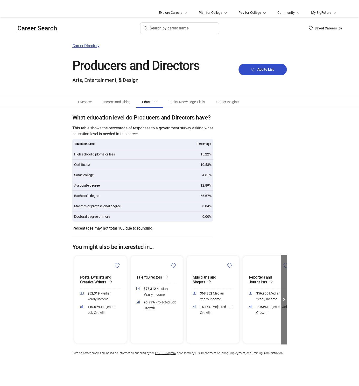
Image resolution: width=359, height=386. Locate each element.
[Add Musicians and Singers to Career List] (229, 265)
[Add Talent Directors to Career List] (173, 265)
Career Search (37, 28)
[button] (284, 299)
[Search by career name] (179, 28)
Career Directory (85, 45)
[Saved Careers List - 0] (325, 28)
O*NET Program (165, 353)
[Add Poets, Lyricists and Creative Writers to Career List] (117, 265)
